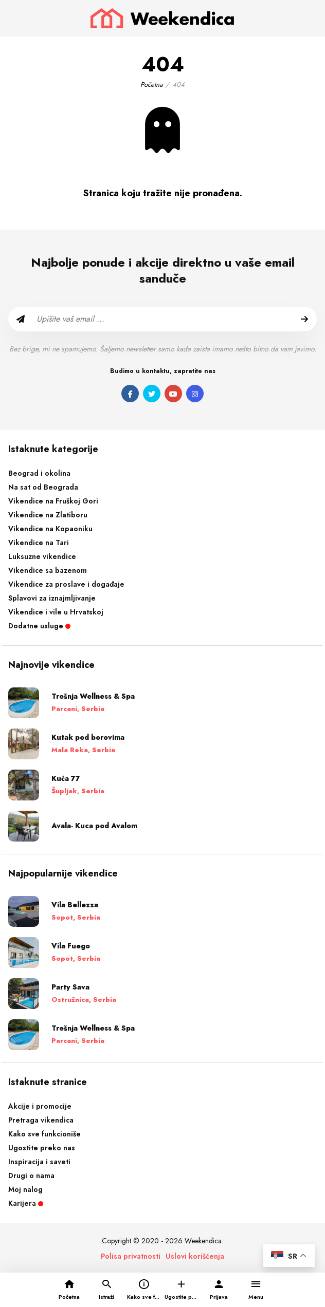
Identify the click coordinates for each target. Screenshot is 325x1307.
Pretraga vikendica (41, 1120)
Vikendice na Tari (38, 542)
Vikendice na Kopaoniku (50, 529)
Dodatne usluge (39, 626)
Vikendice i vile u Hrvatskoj (55, 612)
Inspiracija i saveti (39, 1161)
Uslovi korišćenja (195, 1256)
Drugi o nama (31, 1175)
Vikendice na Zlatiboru (47, 515)
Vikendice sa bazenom (47, 570)
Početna (151, 84)
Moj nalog (25, 1189)
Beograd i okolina (39, 473)
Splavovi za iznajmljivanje (52, 598)
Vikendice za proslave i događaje (66, 584)
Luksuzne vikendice (42, 556)
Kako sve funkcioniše (44, 1134)
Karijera (25, 1203)
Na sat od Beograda (43, 487)
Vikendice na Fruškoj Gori (53, 501)
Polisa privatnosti (130, 1256)
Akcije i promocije (39, 1106)
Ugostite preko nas (41, 1148)
